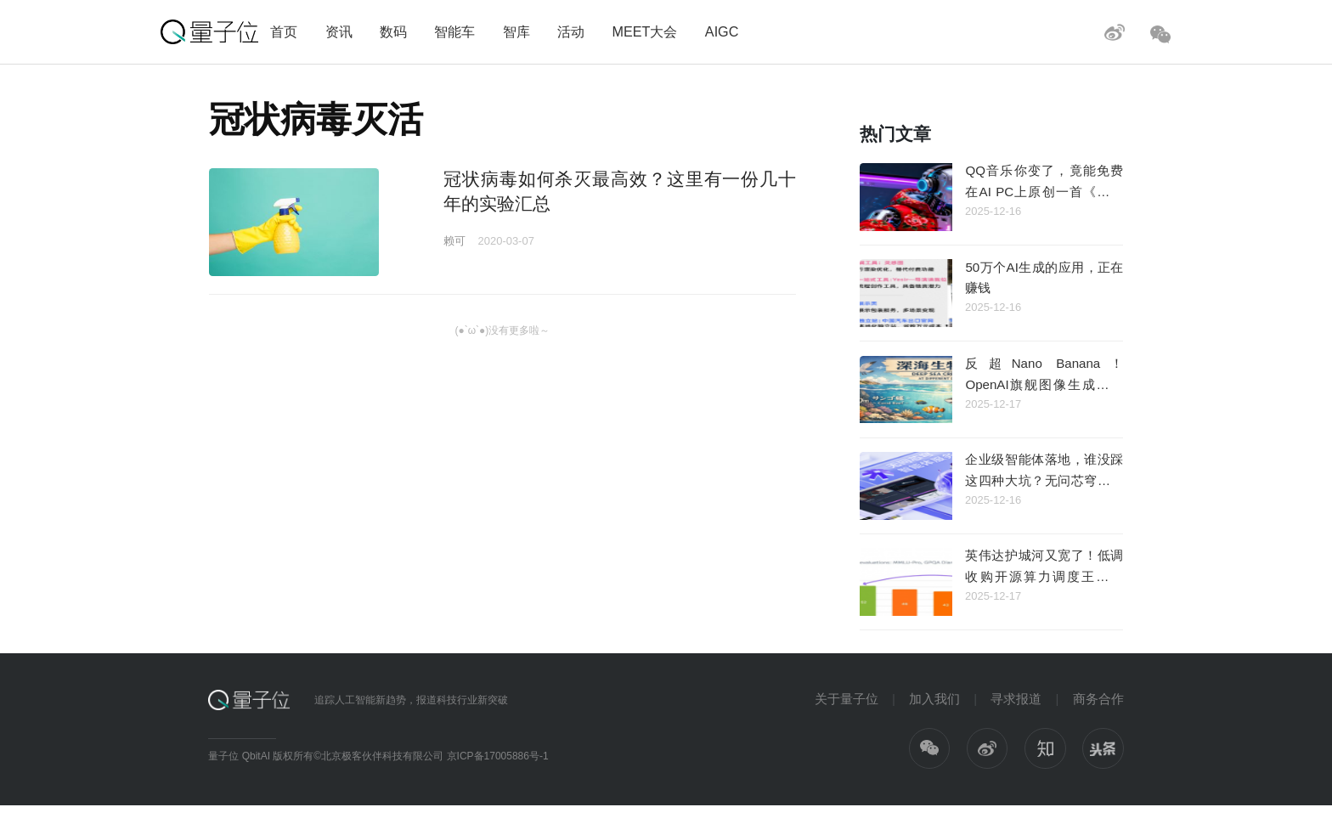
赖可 (454, 240)
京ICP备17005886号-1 (498, 756)
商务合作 (1098, 698)
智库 (516, 31)
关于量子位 (846, 698)
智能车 (454, 31)
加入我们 (934, 698)
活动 (570, 31)
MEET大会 (644, 31)
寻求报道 (1016, 698)
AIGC (722, 31)
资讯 (339, 31)
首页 (283, 31)
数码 (393, 31)
